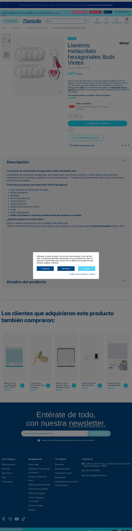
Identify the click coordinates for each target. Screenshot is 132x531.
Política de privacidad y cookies (82, 274)
